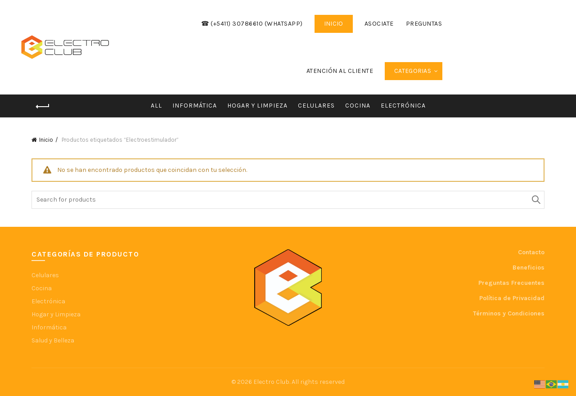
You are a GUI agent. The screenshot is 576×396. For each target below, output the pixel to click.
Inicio (46, 139)
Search (535, 200)
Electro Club (271, 382)
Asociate (379, 23)
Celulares (316, 105)
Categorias (412, 71)
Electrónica (403, 105)
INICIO (333, 23)
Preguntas (424, 23)
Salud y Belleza (53, 340)
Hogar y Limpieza (257, 105)
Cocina (357, 105)
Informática (194, 105)
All (156, 105)
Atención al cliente (340, 71)
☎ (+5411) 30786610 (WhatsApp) (252, 23)
